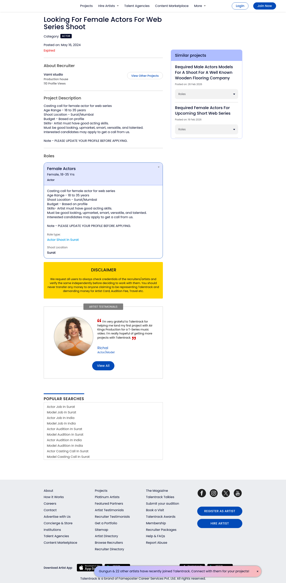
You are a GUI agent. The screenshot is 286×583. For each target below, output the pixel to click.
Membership (156, 523)
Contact (50, 510)
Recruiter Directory (109, 549)
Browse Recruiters (109, 542)
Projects (86, 6)
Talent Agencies (137, 6)
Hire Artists (108, 6)
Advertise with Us (57, 516)
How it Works (54, 497)
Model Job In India (61, 423)
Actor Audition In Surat (64, 429)
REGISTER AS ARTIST (219, 511)
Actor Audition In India (64, 440)
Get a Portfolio (106, 523)
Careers (50, 503)
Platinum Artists (107, 497)
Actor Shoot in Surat (63, 239)
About (48, 490)
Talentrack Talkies (160, 497)
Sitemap (101, 529)
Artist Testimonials (109, 510)
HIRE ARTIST (220, 523)
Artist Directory (106, 536)
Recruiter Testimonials (112, 516)
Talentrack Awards (160, 516)
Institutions (52, 529)
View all (103, 365)
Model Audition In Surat (65, 434)
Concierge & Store (58, 523)
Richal (102, 347)
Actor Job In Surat (61, 406)
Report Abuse (156, 542)
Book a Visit (155, 510)
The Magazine (157, 490)
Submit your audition (162, 503)
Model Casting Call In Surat (68, 456)
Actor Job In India (60, 418)
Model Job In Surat (61, 412)
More (200, 6)
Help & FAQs (155, 536)
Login (240, 6)
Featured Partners (109, 503)
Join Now (264, 6)
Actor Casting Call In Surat (67, 451)
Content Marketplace (172, 6)
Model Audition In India (65, 445)
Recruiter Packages (161, 529)
